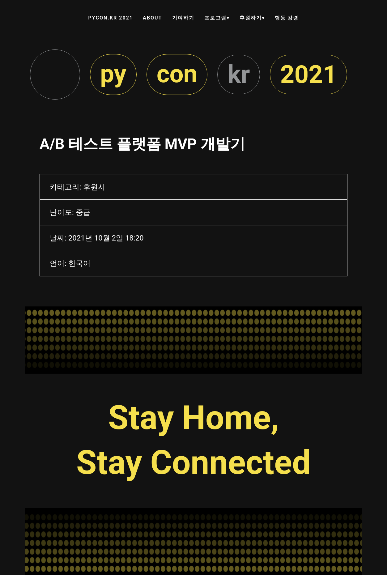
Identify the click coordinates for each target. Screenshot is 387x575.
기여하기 (183, 18)
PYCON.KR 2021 (110, 18)
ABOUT (152, 18)
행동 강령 (287, 18)
